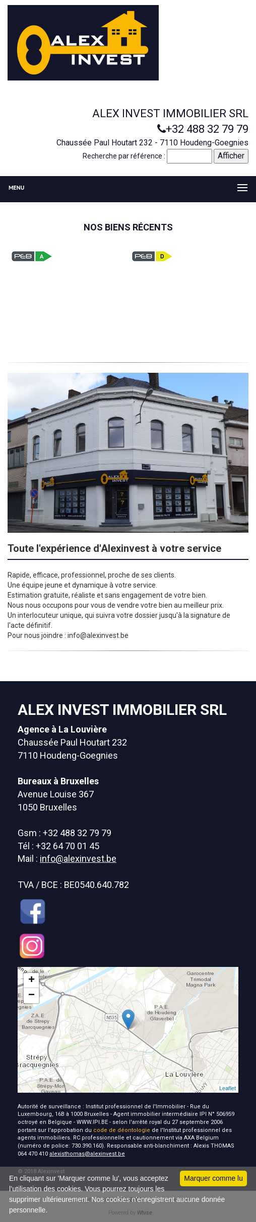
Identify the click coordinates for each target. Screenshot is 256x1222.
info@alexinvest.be (78, 858)
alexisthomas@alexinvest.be (87, 1154)
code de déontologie (121, 1130)
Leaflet (227, 1088)
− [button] (31, 995)
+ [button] (31, 980)
